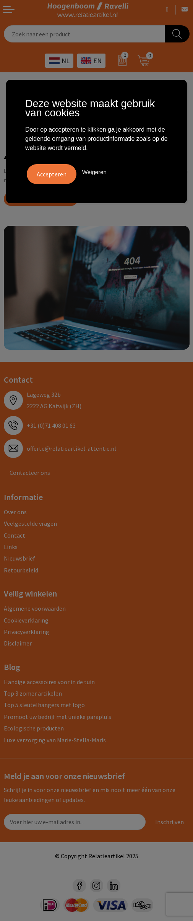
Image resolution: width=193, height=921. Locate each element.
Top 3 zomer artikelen (33, 693)
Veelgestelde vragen (30, 523)
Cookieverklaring (26, 620)
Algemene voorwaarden (35, 608)
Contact (14, 535)
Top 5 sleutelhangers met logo (44, 705)
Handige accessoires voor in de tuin (49, 682)
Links (11, 547)
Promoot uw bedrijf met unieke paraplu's (57, 716)
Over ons (15, 512)
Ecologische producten (34, 728)
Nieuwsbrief (19, 558)
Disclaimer (18, 643)
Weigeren (94, 172)
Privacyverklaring (26, 632)
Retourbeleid (21, 570)
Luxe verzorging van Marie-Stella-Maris (55, 740)
